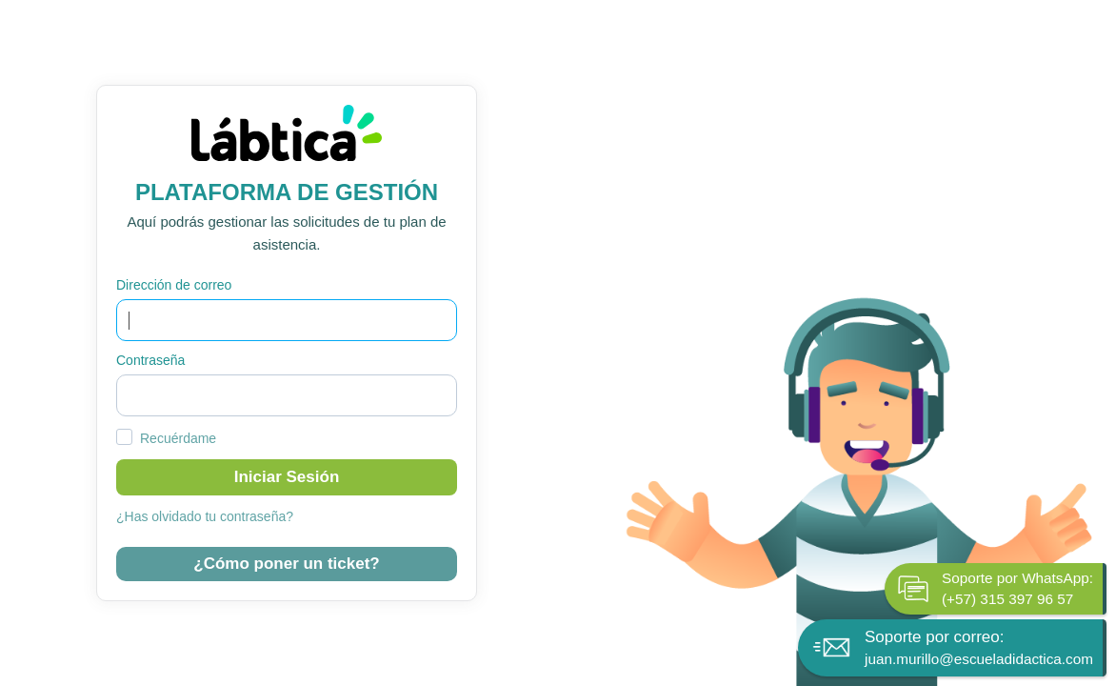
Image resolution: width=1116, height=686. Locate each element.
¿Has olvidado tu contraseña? (204, 516)
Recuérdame (178, 438)
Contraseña (150, 360)
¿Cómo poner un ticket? (286, 564)
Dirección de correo (173, 285)
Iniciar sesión (287, 477)
